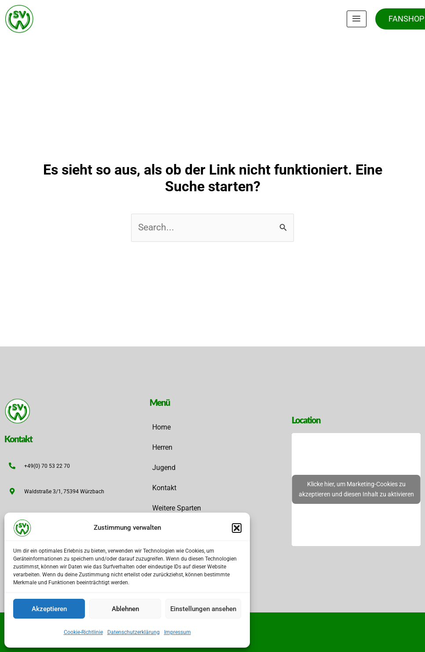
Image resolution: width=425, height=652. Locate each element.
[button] (236, 528)
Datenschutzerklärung (133, 632)
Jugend (164, 467)
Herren (162, 447)
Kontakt (164, 488)
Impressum (177, 632)
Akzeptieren (49, 609)
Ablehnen (125, 609)
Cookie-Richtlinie (83, 632)
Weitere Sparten (176, 508)
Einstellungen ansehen (203, 609)
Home (161, 427)
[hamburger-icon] (356, 19)
